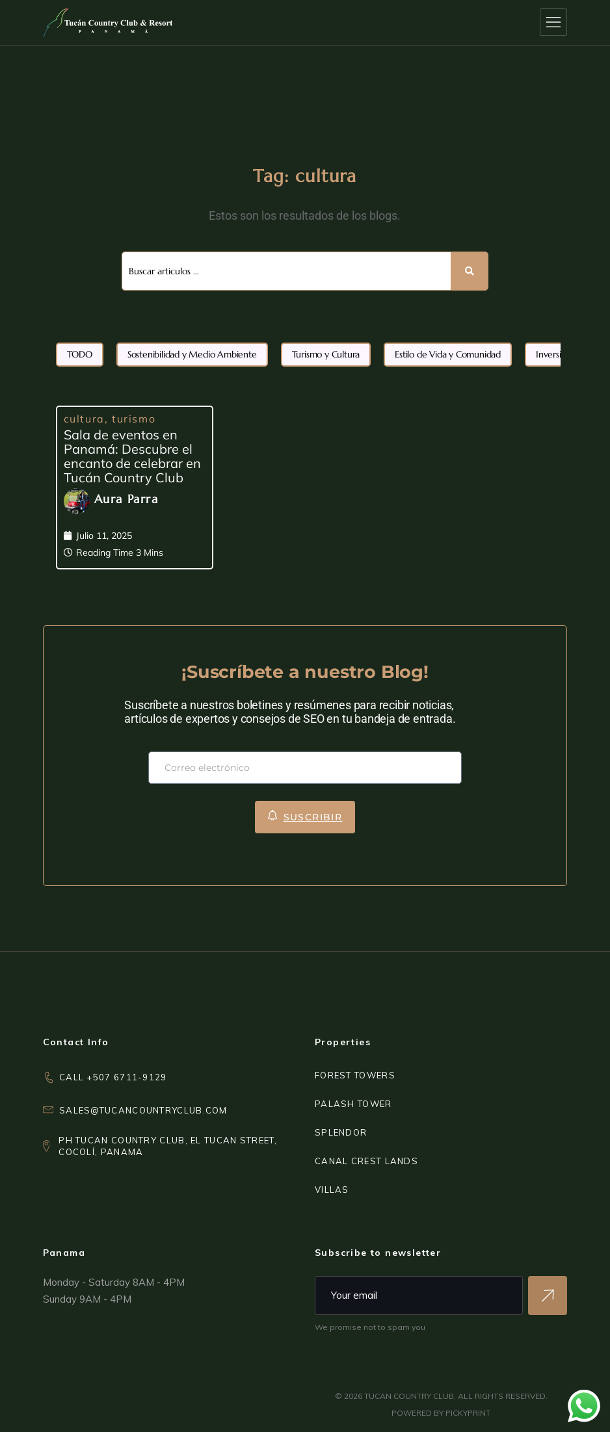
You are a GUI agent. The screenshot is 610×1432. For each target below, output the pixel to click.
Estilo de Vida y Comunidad (448, 354)
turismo (133, 418)
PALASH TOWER (353, 1104)
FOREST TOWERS (355, 1075)
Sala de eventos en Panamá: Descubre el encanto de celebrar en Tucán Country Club (132, 456)
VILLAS (332, 1189)
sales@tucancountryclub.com (143, 1110)
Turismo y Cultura (326, 354)
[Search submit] (469, 271)
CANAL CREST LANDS (366, 1161)
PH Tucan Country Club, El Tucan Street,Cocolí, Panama (168, 1146)
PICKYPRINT (467, 1413)
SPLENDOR (341, 1132)
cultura (84, 418)
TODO (79, 354)
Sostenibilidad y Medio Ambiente (192, 354)
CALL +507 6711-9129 (113, 1077)
